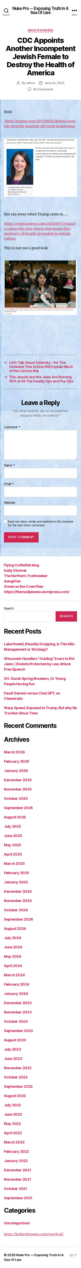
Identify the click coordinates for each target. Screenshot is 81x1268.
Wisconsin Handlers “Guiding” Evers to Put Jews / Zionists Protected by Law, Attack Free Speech (39, 664)
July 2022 (12, 1105)
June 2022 (13, 1114)
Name (9, 465)
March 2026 (14, 752)
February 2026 (16, 761)
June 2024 (13, 947)
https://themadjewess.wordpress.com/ (37, 592)
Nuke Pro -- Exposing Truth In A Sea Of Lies (40, 10)
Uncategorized (41, 30)
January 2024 (16, 994)
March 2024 (14, 975)
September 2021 (18, 1198)
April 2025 (13, 854)
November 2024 (18, 901)
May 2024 (12, 956)
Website (9, 503)
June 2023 (13, 1059)
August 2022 (15, 1096)
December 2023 (18, 1003)
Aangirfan (12, 581)
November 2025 (18, 789)
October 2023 (16, 1021)
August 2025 (15, 817)
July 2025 (12, 826)
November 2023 (18, 1012)
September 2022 (18, 1086)
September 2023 (18, 1031)
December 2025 (18, 780)
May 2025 (12, 845)
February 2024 (16, 984)
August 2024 (15, 928)
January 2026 (16, 771)
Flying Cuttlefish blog (21, 565)
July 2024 (12, 938)
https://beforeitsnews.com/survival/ (33, 1234)
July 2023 (12, 1049)
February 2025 (16, 873)
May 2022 (12, 1124)
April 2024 (13, 966)
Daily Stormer (15, 570)
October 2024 (16, 910)
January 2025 (16, 882)
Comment (12, 427)
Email (9, 484)
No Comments (43, 89)
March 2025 (14, 863)
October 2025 (16, 798)
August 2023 (15, 1040)
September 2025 (18, 808)
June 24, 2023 (54, 83)
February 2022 (16, 1151)
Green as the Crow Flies (23, 586)
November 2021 (17, 1179)
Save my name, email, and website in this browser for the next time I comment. (40, 523)
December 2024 (18, 891)
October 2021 (15, 1189)
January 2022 (16, 1161)
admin (30, 83)
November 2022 (18, 1068)
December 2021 (17, 1170)
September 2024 (18, 919)
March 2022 (14, 1142)
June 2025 (13, 836)
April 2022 (13, 1133)
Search (9, 608)
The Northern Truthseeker (25, 576)
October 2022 (16, 1077)
